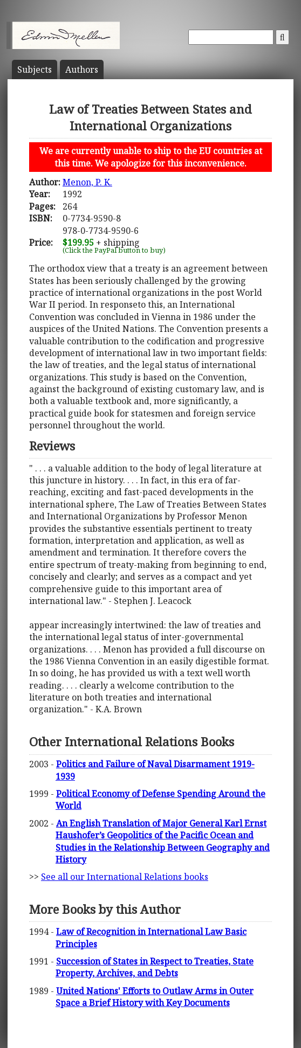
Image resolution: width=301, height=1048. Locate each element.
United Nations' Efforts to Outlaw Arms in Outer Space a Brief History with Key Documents (155, 997)
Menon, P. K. (87, 182)
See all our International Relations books (124, 877)
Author (81, 69)
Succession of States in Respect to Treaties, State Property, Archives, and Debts (155, 967)
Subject (34, 69)
